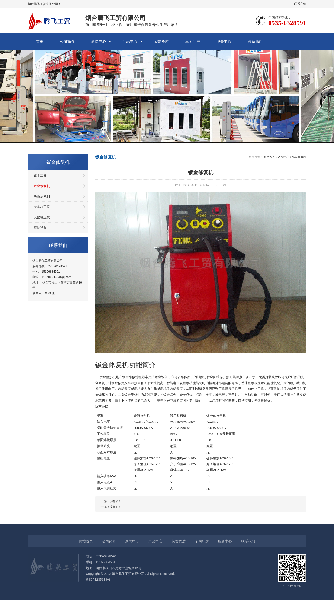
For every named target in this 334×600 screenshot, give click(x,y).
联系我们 (300, 4)
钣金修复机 (42, 186)
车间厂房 (192, 41)
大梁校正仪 (42, 217)
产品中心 (129, 41)
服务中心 (223, 41)
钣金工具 (40, 175)
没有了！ (115, 501)
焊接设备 (40, 228)
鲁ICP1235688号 (98, 579)
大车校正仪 (42, 207)
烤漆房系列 (42, 196)
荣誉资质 (161, 41)
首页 (39, 41)
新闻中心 (98, 41)
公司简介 (67, 41)
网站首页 (269, 157)
